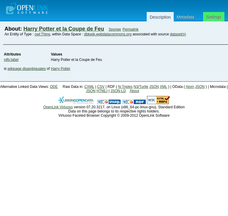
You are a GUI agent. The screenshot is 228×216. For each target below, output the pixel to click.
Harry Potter (60, 69)
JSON (154, 87)
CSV (101, 87)
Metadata (185, 17)
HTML (101, 91)
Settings (213, 17)
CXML (89, 87)
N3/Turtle (141, 87)
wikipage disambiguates (27, 69)
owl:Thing (42, 34)
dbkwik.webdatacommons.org (107, 34)
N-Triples (125, 87)
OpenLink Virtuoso (58, 107)
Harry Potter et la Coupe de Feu (63, 29)
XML (163, 87)
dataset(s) (178, 34)
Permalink (130, 29)
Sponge (115, 29)
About (134, 91)
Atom (190, 87)
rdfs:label (11, 60)
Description (160, 17)
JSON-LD (118, 91)
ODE (54, 87)
